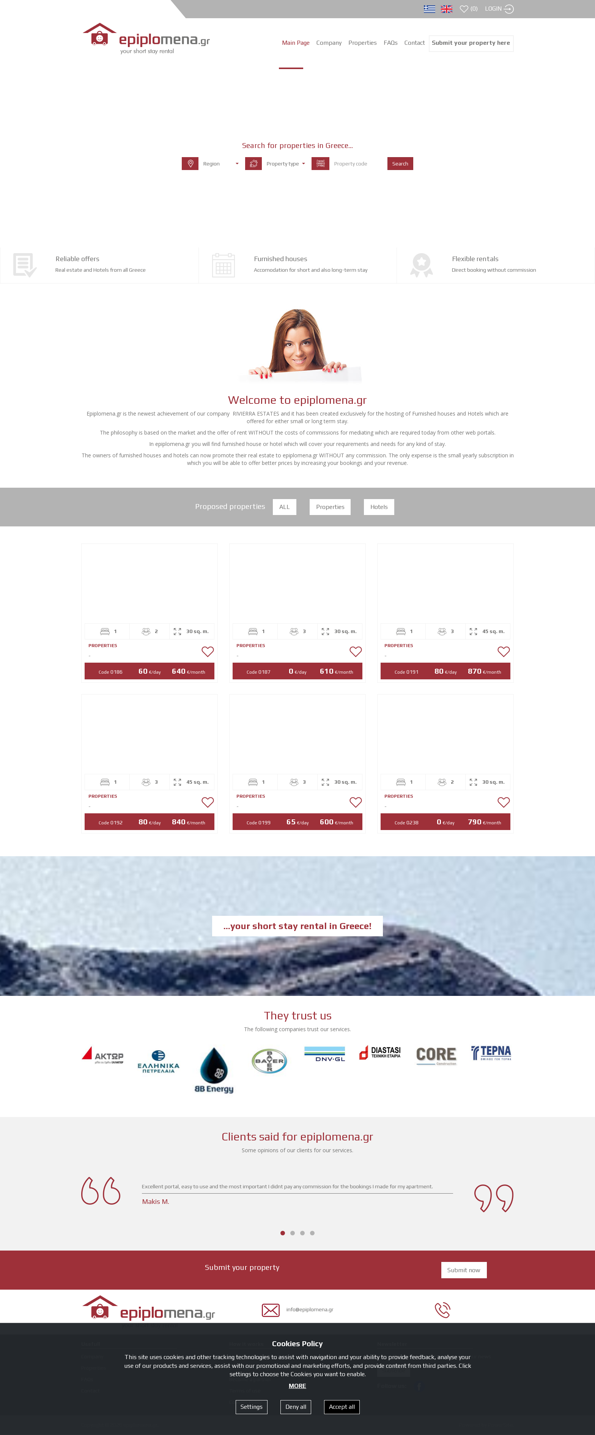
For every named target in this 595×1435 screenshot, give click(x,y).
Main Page (296, 42)
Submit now (463, 1270)
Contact (415, 42)
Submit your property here (471, 42)
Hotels (379, 507)
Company (329, 42)
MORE (297, 1385)
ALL (284, 507)
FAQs (391, 42)
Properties (330, 507)
